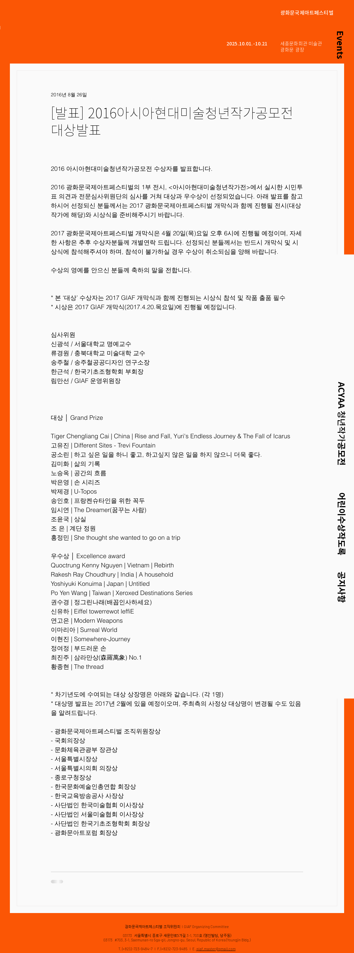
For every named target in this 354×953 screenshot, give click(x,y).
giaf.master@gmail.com (216, 949)
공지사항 (341, 587)
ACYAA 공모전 (341, 424)
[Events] (340, 44)
